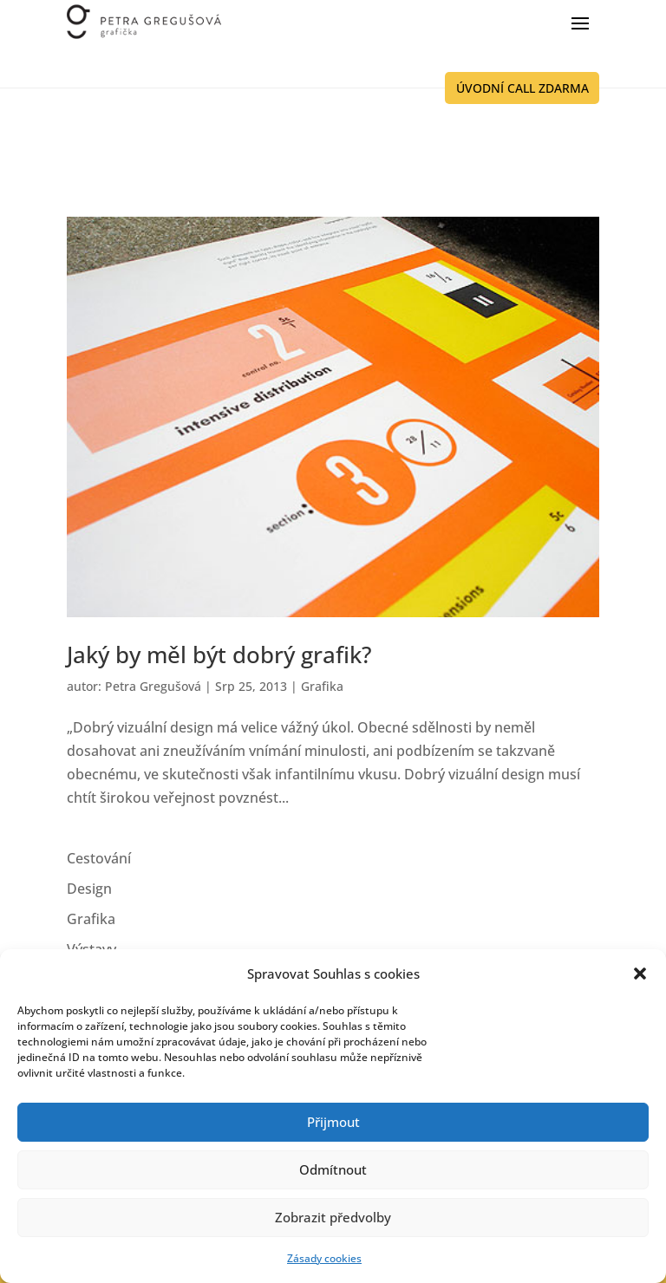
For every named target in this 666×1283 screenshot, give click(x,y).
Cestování (99, 858)
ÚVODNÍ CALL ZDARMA (522, 88)
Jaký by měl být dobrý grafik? (219, 654)
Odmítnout (333, 1169)
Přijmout (333, 1121)
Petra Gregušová (153, 686)
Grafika (322, 686)
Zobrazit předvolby (333, 1217)
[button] (640, 973)
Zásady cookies (324, 1258)
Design (89, 888)
